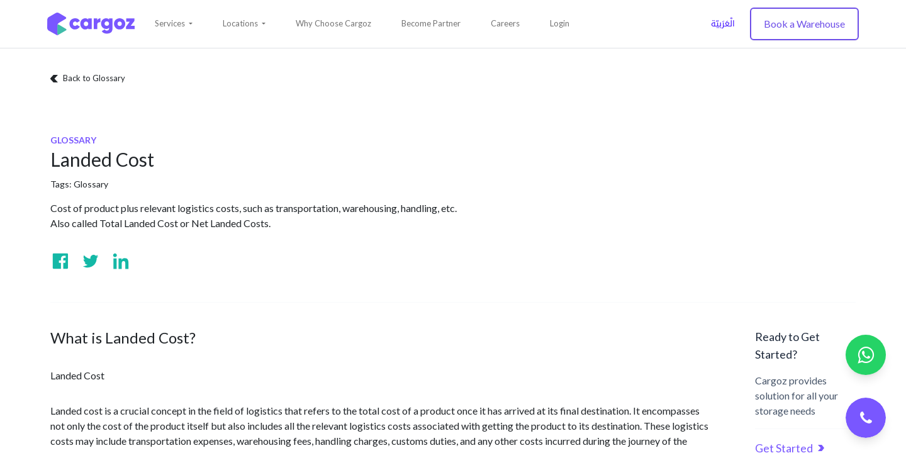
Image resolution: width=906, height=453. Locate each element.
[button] (174, 24)
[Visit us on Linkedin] (121, 261)
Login (559, 23)
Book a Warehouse (804, 24)
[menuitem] (333, 24)
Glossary (91, 184)
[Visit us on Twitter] (91, 261)
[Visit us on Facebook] (60, 261)
